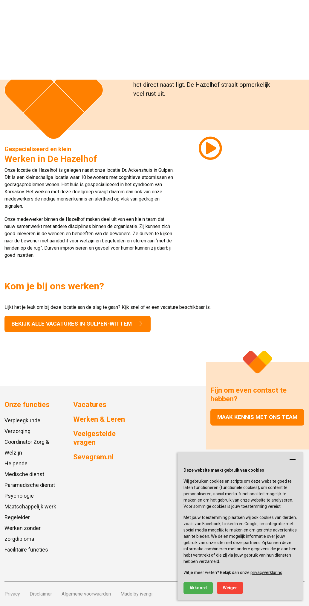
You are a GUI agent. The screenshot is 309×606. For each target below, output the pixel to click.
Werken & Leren (99, 419)
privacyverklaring (266, 572)
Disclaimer (41, 594)
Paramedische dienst (29, 485)
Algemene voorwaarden (86, 594)
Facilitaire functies (26, 549)
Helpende (15, 463)
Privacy (12, 594)
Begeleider (17, 517)
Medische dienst (24, 474)
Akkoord (198, 587)
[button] (298, 10)
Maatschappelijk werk (30, 506)
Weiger (230, 587)
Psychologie (19, 496)
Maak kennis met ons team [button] (257, 417)
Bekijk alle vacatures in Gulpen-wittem (77, 323)
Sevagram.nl (93, 457)
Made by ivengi (136, 594)
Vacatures (89, 404)
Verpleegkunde (22, 420)
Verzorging (17, 431)
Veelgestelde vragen (94, 437)
